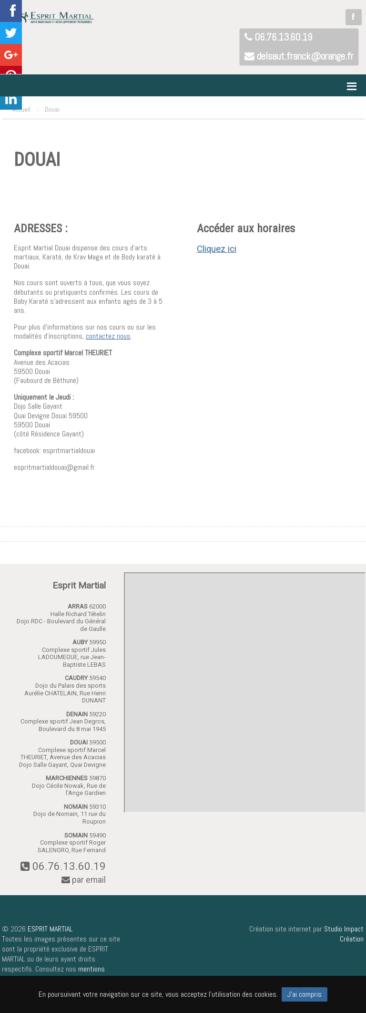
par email (83, 880)
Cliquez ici (216, 249)
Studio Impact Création (344, 934)
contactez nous (108, 336)
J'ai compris (304, 994)
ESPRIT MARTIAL (50, 929)
